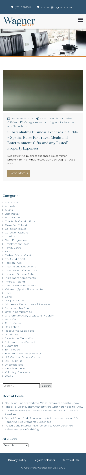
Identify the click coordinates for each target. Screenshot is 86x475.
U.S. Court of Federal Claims (22, 357)
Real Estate (12, 327)
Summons (11, 345)
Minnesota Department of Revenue (27, 304)
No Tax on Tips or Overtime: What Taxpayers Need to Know (42, 403)
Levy (8, 293)
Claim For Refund (16, 225)
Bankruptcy (12, 213)
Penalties (10, 319)
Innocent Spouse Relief (20, 274)
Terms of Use (71, 460)
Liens (8, 296)
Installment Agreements (20, 277)
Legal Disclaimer (44, 460)
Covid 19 (10, 236)
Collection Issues (15, 228)
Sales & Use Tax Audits (19, 338)
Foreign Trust (13, 262)
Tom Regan (12, 349)
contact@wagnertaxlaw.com (59, 7)
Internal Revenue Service (20, 285)
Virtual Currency (15, 368)
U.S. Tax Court (13, 360)
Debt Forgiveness (16, 240)
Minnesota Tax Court (18, 308)
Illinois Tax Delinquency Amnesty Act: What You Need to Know (44, 406)
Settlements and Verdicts (20, 342)
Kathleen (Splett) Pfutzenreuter (24, 289)
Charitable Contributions (20, 221)
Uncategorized (14, 364)
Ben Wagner (13, 217)
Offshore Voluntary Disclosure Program (29, 315)
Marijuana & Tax (14, 300)
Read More (19, 173)
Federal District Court (18, 255)
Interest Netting (15, 281)
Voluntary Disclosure (17, 372)
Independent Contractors (21, 270)
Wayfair (9, 376)
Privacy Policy (17, 460)
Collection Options (16, 232)
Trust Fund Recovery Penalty (23, 353)
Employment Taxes (17, 243)
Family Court (13, 247)
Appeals (10, 206)
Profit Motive (13, 323)
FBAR (8, 251)
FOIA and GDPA (15, 259)
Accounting (46, 122)
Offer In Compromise (18, 311)
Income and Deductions (20, 266)
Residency (11, 334)
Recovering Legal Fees (19, 330)
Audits (59, 122)
